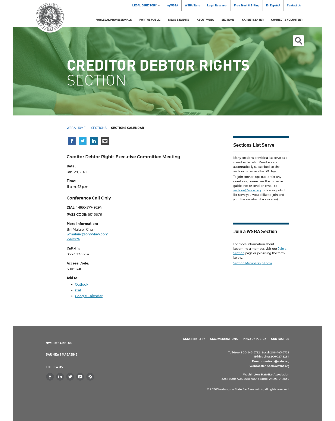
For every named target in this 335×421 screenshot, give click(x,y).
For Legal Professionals (114, 19)
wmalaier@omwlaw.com (87, 234)
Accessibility (194, 339)
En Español (273, 5)
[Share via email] (105, 141)
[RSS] (90, 376)
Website (73, 239)
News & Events (178, 19)
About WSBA (205, 19)
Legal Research (217, 5)
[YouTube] (80, 376)
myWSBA (172, 5)
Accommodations (224, 339)
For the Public (149, 19)
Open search (298, 41)
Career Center (253, 19)
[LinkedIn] (60, 376)
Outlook (81, 284)
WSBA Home (77, 128)
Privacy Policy (254, 339)
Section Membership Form (252, 263)
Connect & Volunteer (287, 19)
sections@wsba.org (247, 190)
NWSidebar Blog (59, 343)
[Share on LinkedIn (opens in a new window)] (93, 141)
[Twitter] (70, 376)
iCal (78, 290)
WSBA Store (192, 5)
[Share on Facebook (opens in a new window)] (71, 141)
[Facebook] (50, 376)
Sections (228, 19)
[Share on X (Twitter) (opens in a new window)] (82, 141)
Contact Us (294, 5)
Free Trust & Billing (246, 5)
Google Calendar (89, 296)
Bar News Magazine (61, 354)
